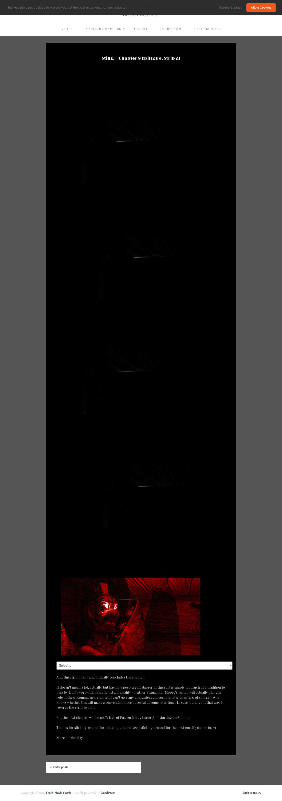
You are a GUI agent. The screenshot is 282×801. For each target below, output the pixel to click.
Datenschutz (207, 29)
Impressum (171, 29)
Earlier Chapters (106, 29)
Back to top (251, 793)
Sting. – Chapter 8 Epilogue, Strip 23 (141, 58)
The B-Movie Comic (58, 793)
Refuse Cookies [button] (230, 7)
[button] (127, 7)
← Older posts (59, 767)
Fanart (141, 29)
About (67, 29)
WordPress (107, 793)
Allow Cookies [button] (261, 7)
